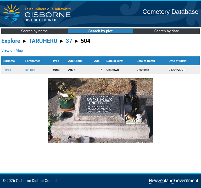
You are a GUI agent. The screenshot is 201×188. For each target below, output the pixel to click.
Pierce (7, 70)
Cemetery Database (170, 11)
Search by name (34, 31)
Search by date (166, 31)
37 (69, 41)
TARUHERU (43, 41)
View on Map (12, 50)
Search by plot (100, 31)
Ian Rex (30, 70)
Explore (10, 41)
